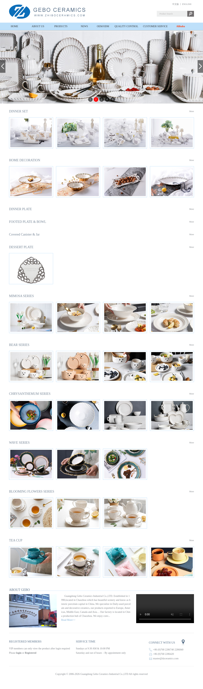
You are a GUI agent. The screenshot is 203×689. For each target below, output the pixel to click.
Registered (30, 653)
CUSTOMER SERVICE (155, 26)
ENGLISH (186, 4)
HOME (14, 26)
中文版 (175, 4)
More (191, 111)
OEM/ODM (103, 26)
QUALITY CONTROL (126, 26)
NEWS (84, 26)
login (18, 653)
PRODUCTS (60, 26)
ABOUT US (38, 26)
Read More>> (68, 620)
